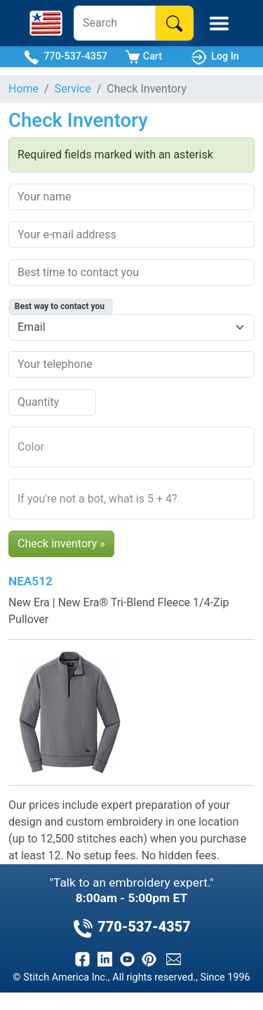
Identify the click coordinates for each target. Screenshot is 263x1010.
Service (73, 88)
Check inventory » (61, 543)
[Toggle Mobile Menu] (219, 23)
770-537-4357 (65, 57)
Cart (144, 57)
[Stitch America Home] (46, 23)
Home (23, 88)
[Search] (115, 23)
